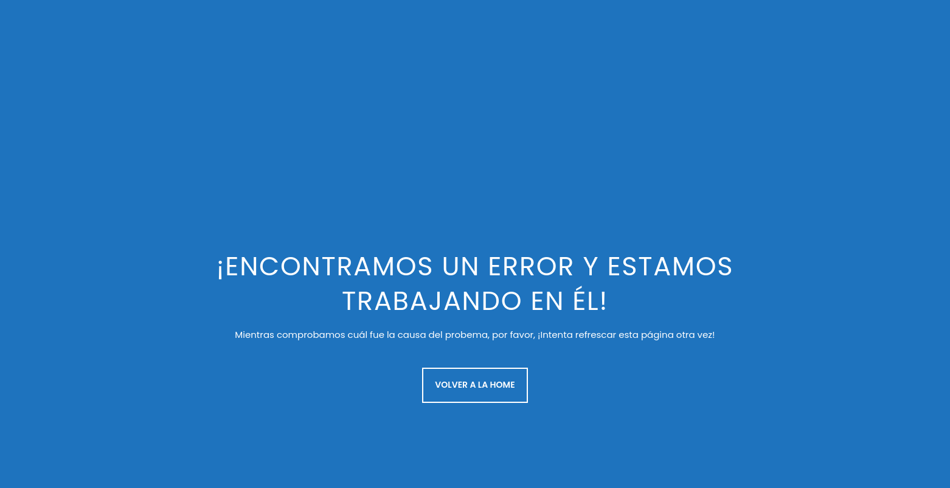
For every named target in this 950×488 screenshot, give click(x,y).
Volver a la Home (475, 385)
